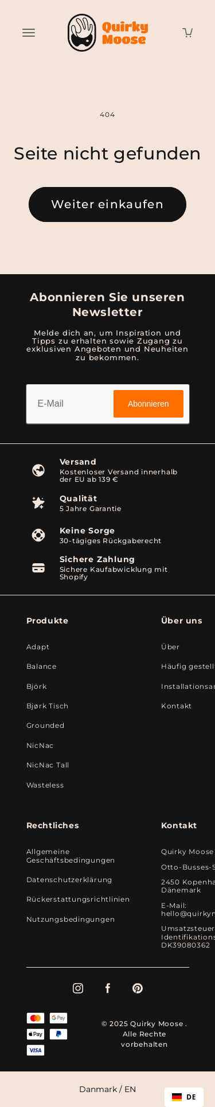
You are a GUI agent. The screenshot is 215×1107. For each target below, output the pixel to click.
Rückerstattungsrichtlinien (78, 899)
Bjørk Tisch (47, 706)
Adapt (38, 647)
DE (184, 1096)
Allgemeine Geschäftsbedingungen (71, 856)
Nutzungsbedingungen (70, 919)
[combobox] (184, 1097)
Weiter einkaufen (107, 204)
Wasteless (45, 785)
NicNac (40, 746)
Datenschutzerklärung (69, 880)
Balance (41, 666)
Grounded (45, 726)
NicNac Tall (48, 765)
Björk (36, 687)
